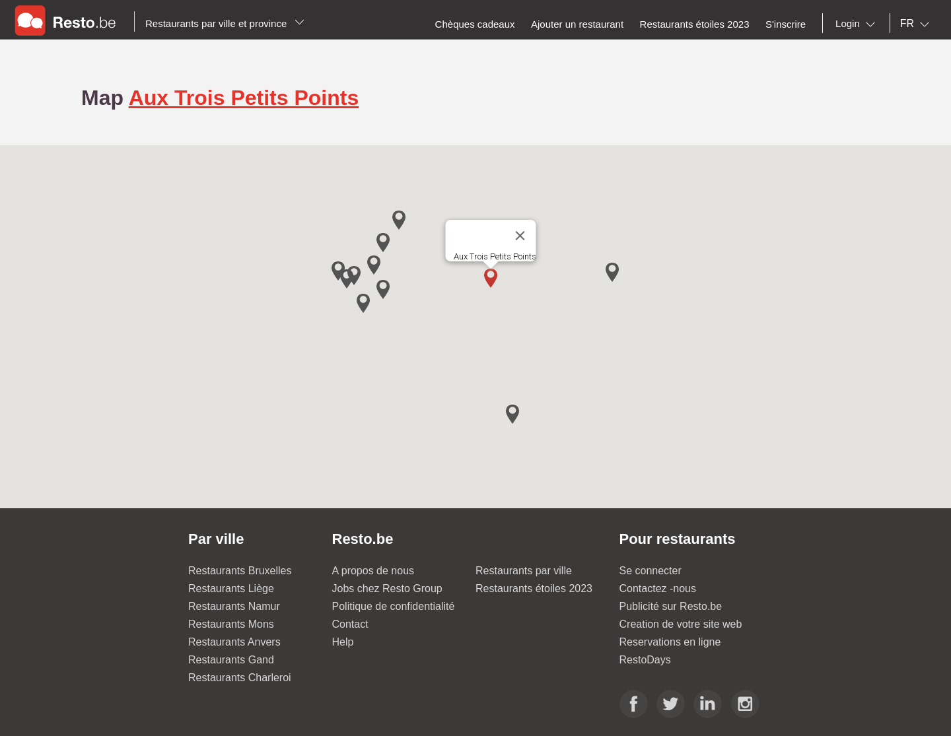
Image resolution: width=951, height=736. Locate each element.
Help (343, 642)
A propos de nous (373, 570)
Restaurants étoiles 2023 (534, 588)
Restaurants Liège (231, 588)
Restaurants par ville (524, 570)
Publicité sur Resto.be (670, 606)
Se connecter (650, 570)
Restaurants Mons (231, 624)
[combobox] (858, 23)
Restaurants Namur (234, 606)
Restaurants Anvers (234, 642)
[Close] (520, 235)
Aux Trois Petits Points (244, 98)
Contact (350, 624)
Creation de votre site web (680, 624)
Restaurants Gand (231, 659)
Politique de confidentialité (393, 606)
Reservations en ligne (670, 642)
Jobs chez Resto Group (387, 588)
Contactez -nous (658, 588)
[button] (490, 278)
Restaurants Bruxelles (240, 570)
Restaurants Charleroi (239, 677)
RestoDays (645, 659)
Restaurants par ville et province (224, 23)
